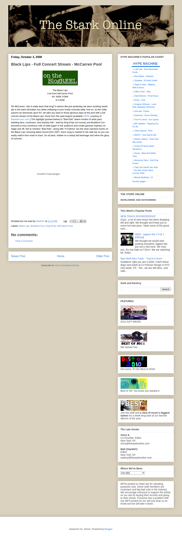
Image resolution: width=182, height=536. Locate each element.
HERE (86, 116)
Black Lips (24, 226)
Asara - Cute (139, 100)
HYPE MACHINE (145, 63)
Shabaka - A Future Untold (146, 80)
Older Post (102, 256)
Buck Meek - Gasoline (144, 76)
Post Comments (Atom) (67, 265)
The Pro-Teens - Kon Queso (147, 119)
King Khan (51, 226)
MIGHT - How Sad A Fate (145, 135)
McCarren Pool (65, 226)
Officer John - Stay (143, 92)
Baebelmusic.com (20, 119)
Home (60, 256)
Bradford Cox (37, 226)
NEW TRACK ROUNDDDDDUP (138, 216)
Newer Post (18, 256)
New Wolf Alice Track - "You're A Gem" (142, 258)
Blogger (108, 529)
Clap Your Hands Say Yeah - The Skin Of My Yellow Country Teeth (145, 170)
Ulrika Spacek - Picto (144, 131)
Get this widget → (140, 181)
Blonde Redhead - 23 (144, 177)
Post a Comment (24, 241)
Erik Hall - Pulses (142, 111)
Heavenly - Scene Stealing (146, 115)
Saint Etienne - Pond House (147, 96)
